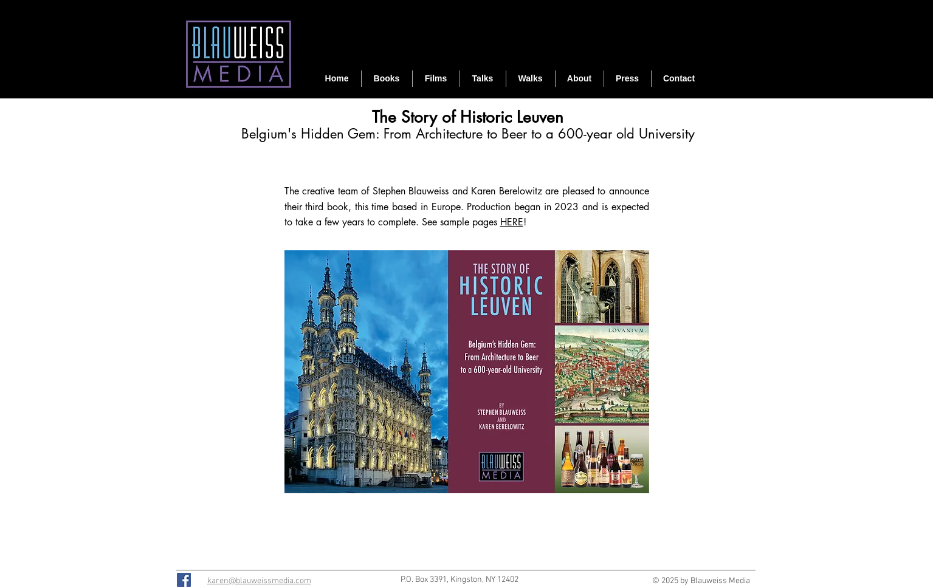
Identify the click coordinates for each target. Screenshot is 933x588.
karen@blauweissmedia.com (259, 581)
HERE (511, 222)
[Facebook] (184, 580)
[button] (436, 78)
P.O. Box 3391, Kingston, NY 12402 (459, 580)
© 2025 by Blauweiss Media (701, 581)
